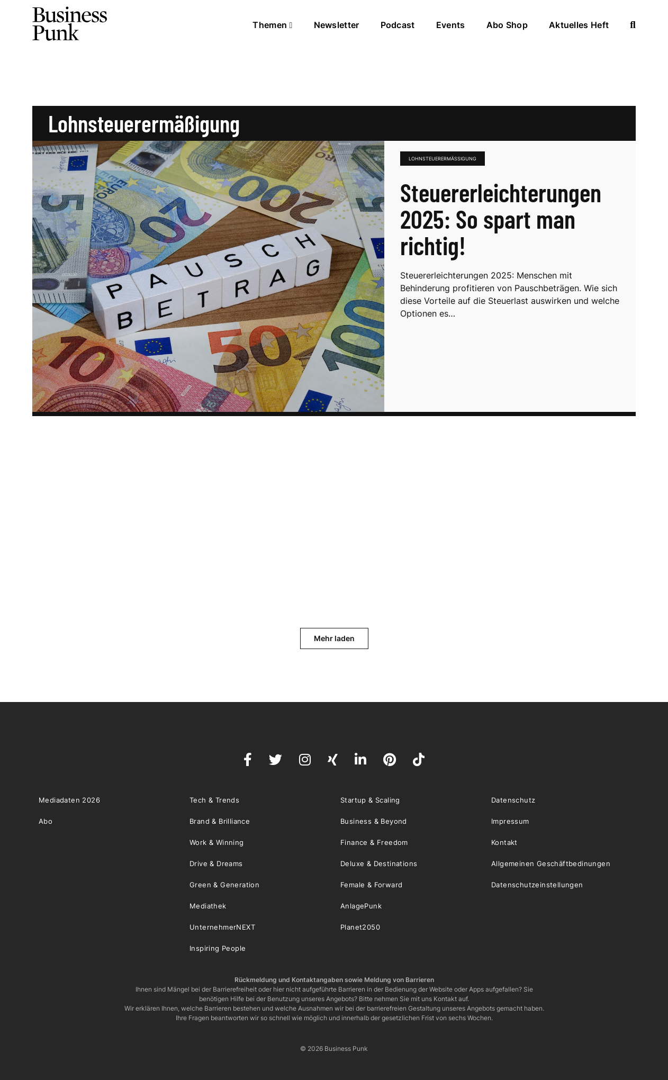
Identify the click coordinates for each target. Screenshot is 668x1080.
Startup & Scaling (370, 800)
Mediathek (208, 906)
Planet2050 (360, 927)
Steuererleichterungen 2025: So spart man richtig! (500, 218)
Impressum (510, 821)
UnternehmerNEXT (222, 927)
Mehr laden (334, 638)
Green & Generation (224, 884)
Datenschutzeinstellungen (537, 884)
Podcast (398, 25)
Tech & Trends (214, 800)
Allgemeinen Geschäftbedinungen (550, 863)
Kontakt (504, 842)
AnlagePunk (361, 906)
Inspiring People (217, 948)
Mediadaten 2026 (69, 800)
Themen (272, 25)
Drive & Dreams (216, 863)
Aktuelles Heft (579, 25)
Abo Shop (507, 25)
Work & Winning (216, 842)
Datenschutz (513, 800)
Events (450, 25)
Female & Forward (371, 884)
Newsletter (336, 25)
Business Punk (70, 23)
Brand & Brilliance (219, 821)
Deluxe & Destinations (378, 863)
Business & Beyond (373, 821)
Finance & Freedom (374, 842)
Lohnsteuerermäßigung (442, 158)
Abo (45, 821)
